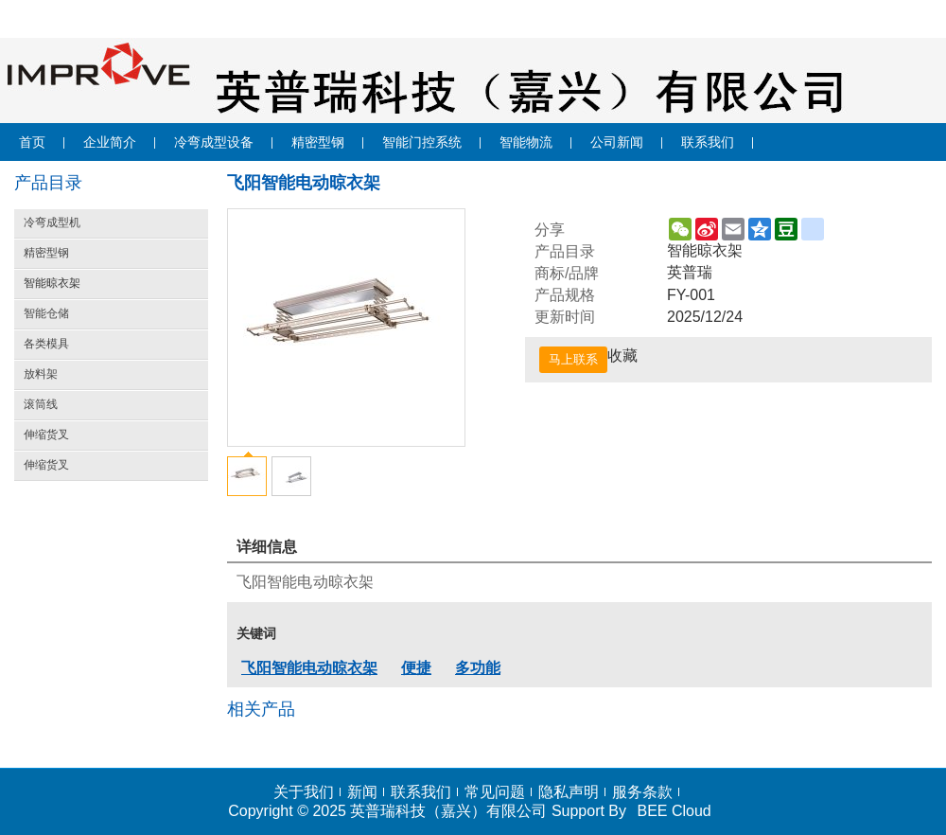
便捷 (416, 668)
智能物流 (525, 142)
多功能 (477, 668)
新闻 (362, 792)
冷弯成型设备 (214, 142)
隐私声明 (568, 792)
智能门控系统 (422, 142)
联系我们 (707, 142)
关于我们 (303, 792)
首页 (32, 142)
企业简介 (109, 142)
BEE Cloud (673, 811)
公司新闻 (616, 142)
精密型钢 (317, 142)
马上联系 (573, 359)
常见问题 (494, 792)
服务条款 (642, 792)
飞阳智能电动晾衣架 (309, 668)
